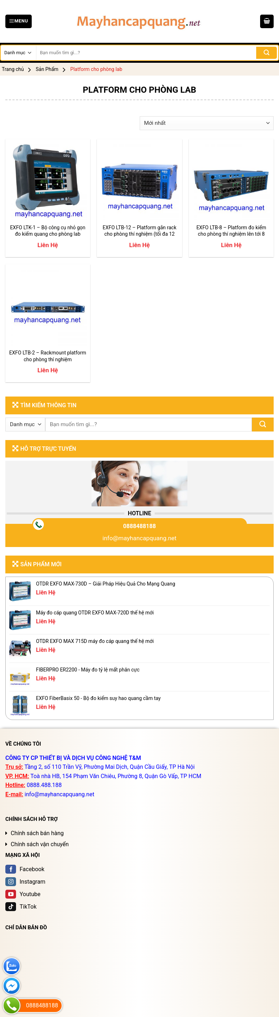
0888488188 (139, 526)
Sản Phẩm (47, 69)
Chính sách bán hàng (37, 833)
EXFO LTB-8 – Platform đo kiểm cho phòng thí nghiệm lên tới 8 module (231, 231)
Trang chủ (13, 69)
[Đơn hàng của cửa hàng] (207, 123)
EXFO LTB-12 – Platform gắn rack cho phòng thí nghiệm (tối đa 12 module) (139, 231)
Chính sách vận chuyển (40, 844)
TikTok (21, 906)
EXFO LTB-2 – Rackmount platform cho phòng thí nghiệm (47, 356)
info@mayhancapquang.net (140, 538)
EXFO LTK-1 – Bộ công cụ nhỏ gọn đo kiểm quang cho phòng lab (47, 231)
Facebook (24, 869)
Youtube (23, 894)
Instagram (25, 881)
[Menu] (18, 21)
